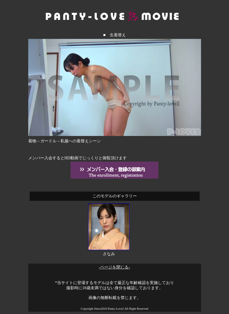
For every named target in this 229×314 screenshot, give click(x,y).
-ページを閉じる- (114, 267)
